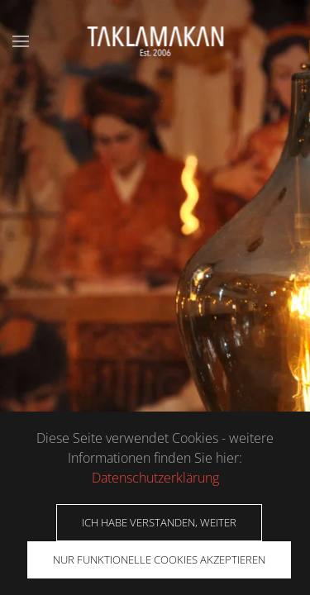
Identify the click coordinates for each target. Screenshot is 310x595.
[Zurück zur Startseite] (155, 41)
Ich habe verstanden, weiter (159, 522)
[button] (20, 41)
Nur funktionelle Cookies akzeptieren (159, 559)
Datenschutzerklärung (155, 478)
